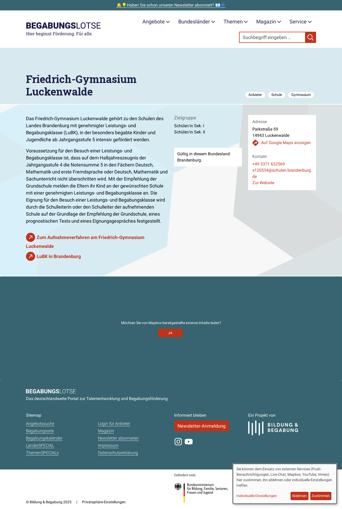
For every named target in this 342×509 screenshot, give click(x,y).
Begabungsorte (40, 430)
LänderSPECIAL (40, 445)
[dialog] (285, 484)
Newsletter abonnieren (118, 438)
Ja (170, 333)
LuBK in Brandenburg (59, 256)
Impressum (108, 445)
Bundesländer (196, 21)
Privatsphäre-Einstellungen (104, 502)
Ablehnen (299, 496)
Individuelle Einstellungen (256, 496)
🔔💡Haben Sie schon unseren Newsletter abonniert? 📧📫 (171, 5)
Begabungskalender (44, 438)
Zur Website (263, 182)
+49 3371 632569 (268, 164)
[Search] (272, 37)
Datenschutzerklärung (118, 452)
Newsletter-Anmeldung (201, 426)
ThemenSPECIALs (42, 452)
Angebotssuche (40, 423)
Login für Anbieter (114, 423)
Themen (235, 21)
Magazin (268, 21)
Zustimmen (321, 496)
